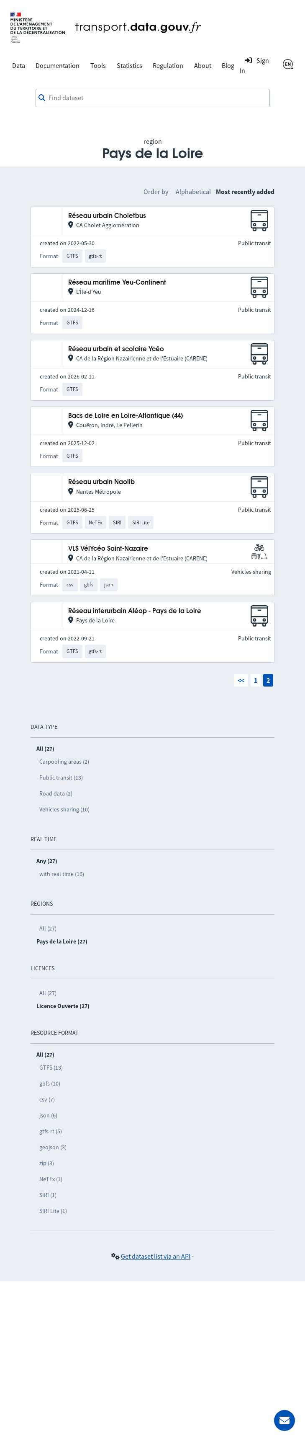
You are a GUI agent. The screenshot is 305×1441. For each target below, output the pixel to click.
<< (241, 680)
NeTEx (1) (50, 1179)
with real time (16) (61, 874)
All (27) (47, 928)
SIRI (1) (47, 1195)
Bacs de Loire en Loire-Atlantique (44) (125, 416)
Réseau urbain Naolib (101, 482)
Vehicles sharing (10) (64, 809)
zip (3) (46, 1163)
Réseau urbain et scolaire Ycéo (116, 349)
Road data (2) (55, 793)
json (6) (48, 1115)
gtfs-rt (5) (50, 1131)
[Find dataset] (153, 98)
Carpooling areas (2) (64, 761)
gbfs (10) (49, 1083)
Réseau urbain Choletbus (107, 216)
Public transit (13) (61, 777)
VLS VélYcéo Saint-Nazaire (108, 549)
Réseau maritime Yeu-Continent (117, 283)
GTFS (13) (51, 1067)
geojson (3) (53, 1147)
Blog (228, 65)
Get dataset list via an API (155, 1256)
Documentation (57, 65)
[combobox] (153, 98)
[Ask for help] (284, 1420)
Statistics (129, 65)
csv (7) (47, 1099)
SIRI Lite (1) (53, 1211)
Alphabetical (193, 191)
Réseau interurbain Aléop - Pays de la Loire (134, 611)
